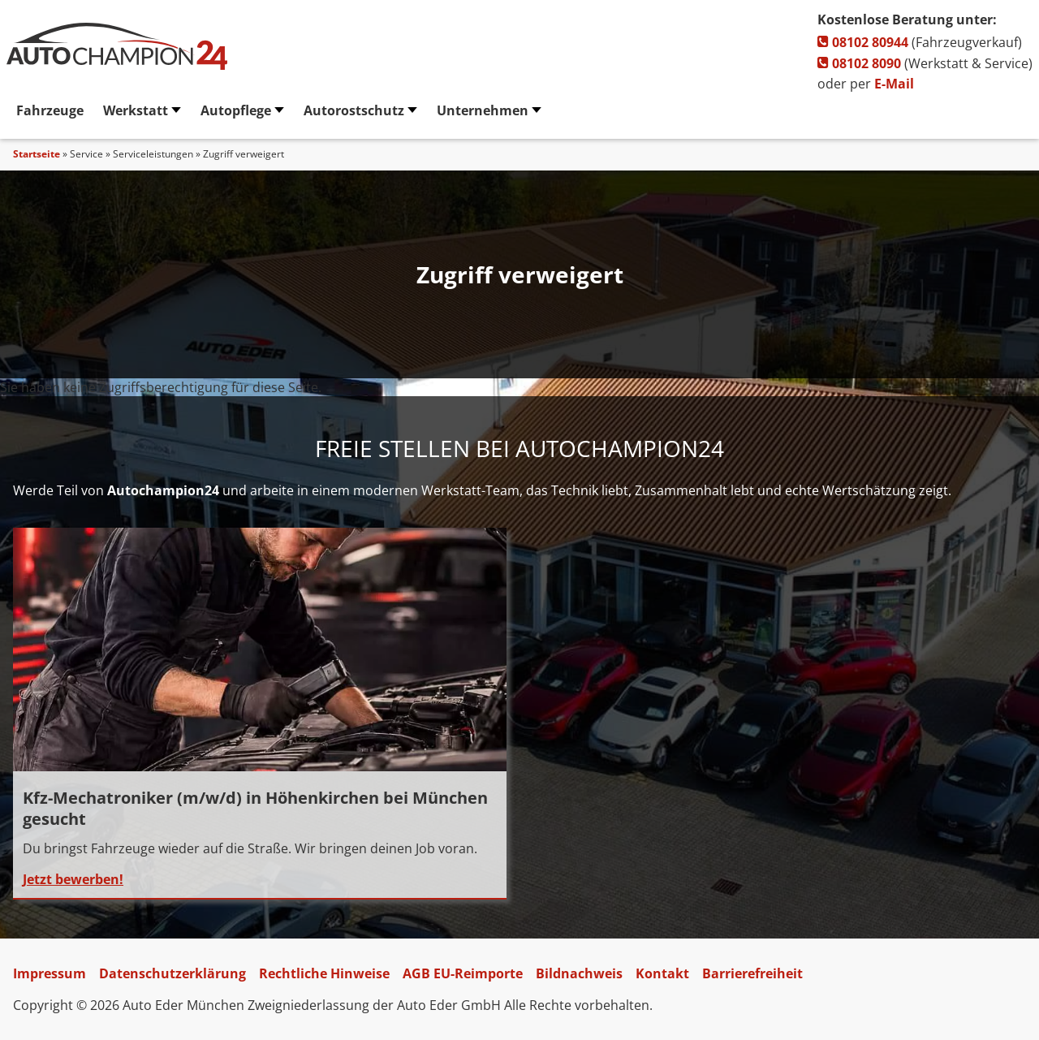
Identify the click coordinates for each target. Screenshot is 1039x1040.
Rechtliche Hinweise (324, 973)
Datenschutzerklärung (172, 973)
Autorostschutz (354, 110)
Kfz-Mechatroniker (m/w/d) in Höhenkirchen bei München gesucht (255, 808)
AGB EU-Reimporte (463, 973)
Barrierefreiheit (752, 973)
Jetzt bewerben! (73, 879)
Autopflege (235, 110)
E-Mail (894, 84)
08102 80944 (862, 42)
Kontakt (662, 973)
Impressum (49, 973)
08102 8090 (859, 63)
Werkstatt (135, 110)
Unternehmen (482, 110)
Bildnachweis (579, 973)
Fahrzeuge (50, 110)
